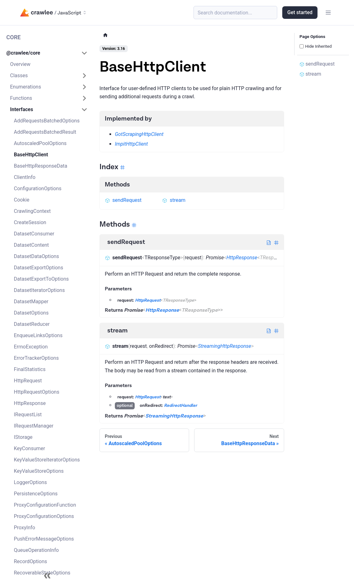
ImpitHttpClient (131, 144)
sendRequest (123, 200)
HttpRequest (147, 300)
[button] (47, 53)
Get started (299, 12)
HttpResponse (241, 258)
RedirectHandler (180, 405)
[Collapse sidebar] (47, 575)
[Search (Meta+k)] (235, 12)
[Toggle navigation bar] (328, 12)
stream (173, 200)
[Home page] (105, 35)
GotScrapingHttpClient (139, 134)
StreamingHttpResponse (224, 346)
